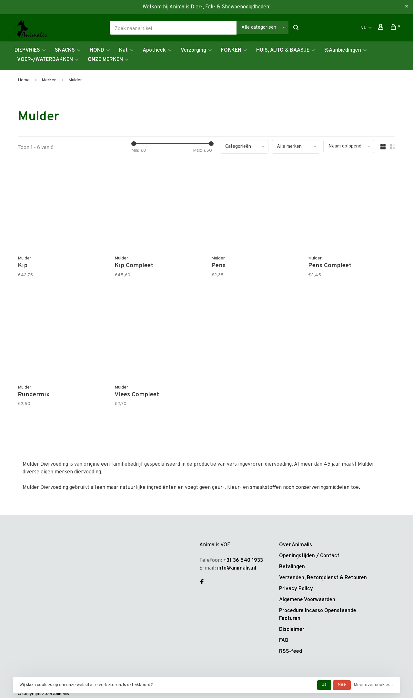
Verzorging (193, 50)
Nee (342, 684)
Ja (324, 684)
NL (363, 28)
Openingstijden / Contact (309, 556)
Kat (123, 50)
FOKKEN (231, 50)
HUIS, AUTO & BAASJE (282, 50)
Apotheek (154, 50)
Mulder (75, 80)
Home (24, 80)
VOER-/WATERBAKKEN (45, 59)
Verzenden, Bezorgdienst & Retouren (323, 578)
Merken (49, 80)
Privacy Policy (296, 589)
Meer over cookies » (374, 685)
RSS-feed (290, 651)
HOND (97, 50)
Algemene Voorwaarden (307, 600)
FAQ (283, 640)
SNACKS (65, 50)
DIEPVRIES (27, 50)
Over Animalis (295, 545)
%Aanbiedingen (342, 50)
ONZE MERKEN (105, 59)
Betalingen (292, 567)
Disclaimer (291, 629)
